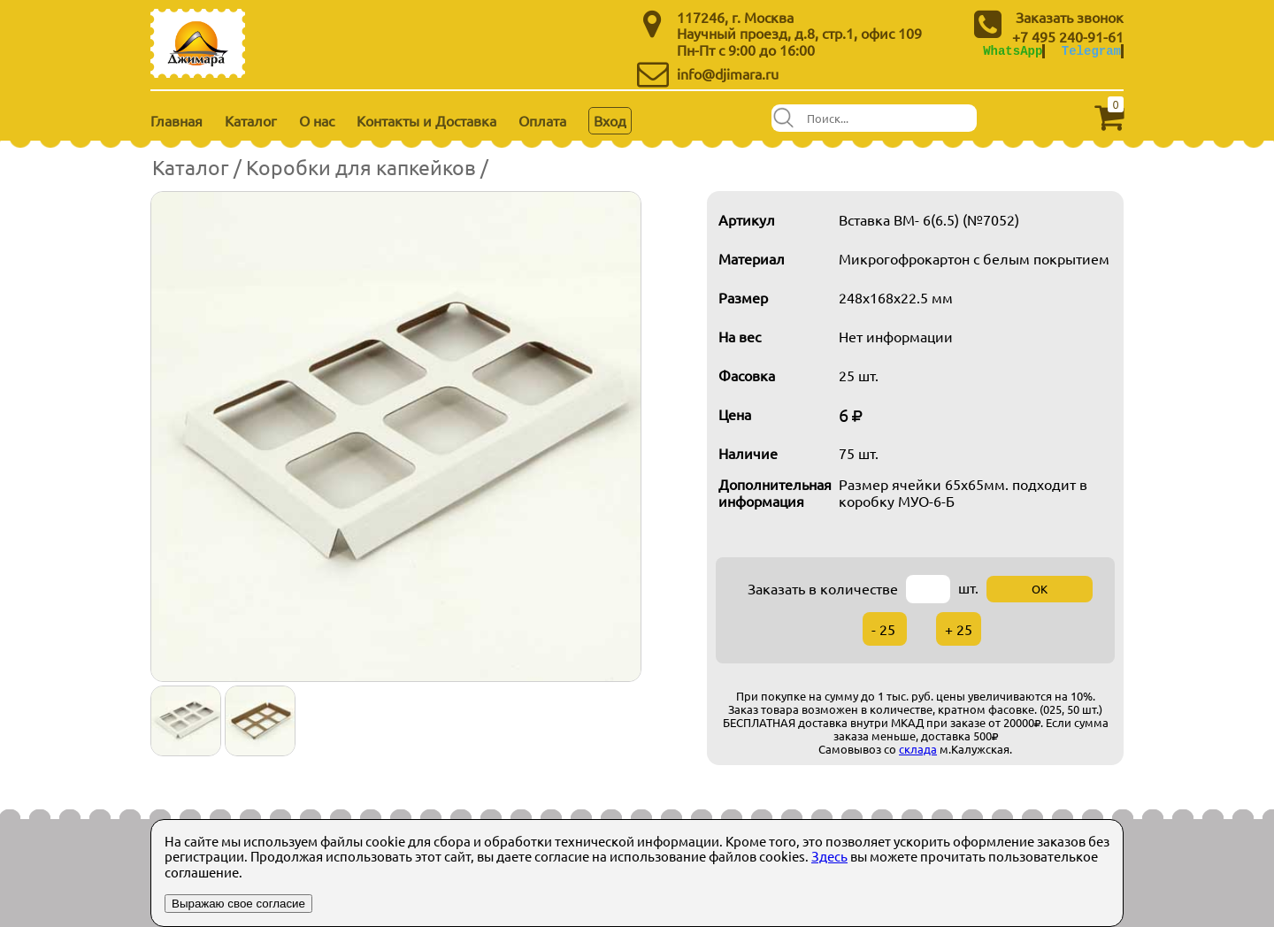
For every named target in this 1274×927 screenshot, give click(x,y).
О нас (316, 120)
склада (918, 748)
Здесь (829, 855)
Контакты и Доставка (426, 120)
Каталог (251, 120)
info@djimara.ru (728, 73)
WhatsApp (1012, 50)
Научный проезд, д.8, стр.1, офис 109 (799, 33)
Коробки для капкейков (361, 167)
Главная (176, 120)
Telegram (1091, 50)
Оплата (542, 120)
